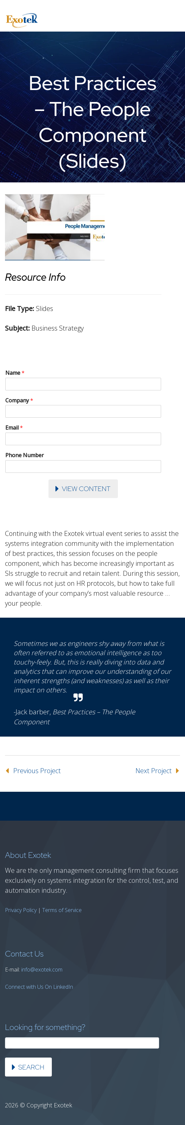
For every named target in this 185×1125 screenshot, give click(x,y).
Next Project (154, 770)
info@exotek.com (41, 969)
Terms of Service (62, 910)
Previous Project (37, 770)
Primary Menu (171, 20)
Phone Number (24, 455)
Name (15, 372)
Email (14, 427)
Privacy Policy (21, 910)
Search (31, 1067)
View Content (86, 488)
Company (19, 400)
